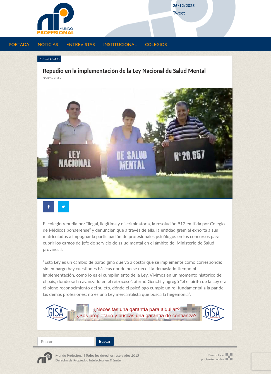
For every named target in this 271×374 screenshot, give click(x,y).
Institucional (120, 44)
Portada (19, 44)
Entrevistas (80, 44)
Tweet (179, 12)
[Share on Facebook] (48, 206)
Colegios (156, 44)
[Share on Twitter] (63, 206)
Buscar (105, 341)
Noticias (48, 44)
